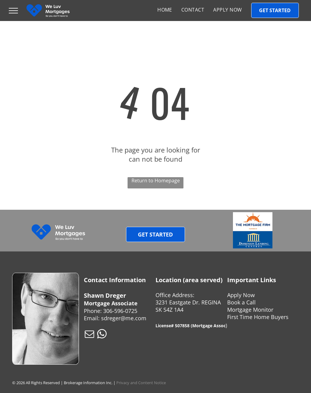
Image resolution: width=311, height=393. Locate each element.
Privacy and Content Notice (141, 382)
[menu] (13, 11)
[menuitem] (165, 10)
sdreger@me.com (123, 318)
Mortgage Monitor (250, 309)
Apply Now (241, 295)
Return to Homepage (156, 180)
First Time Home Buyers (258, 317)
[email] (89, 335)
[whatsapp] (101, 335)
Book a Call (241, 302)
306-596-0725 (120, 310)
